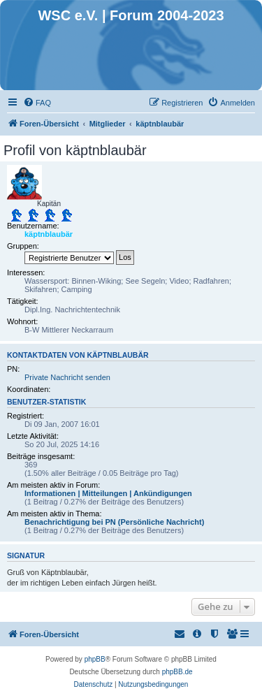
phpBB (95, 659)
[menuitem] (37, 102)
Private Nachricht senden (67, 377)
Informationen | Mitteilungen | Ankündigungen (108, 493)
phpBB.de (177, 672)
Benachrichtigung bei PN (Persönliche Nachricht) (114, 522)
